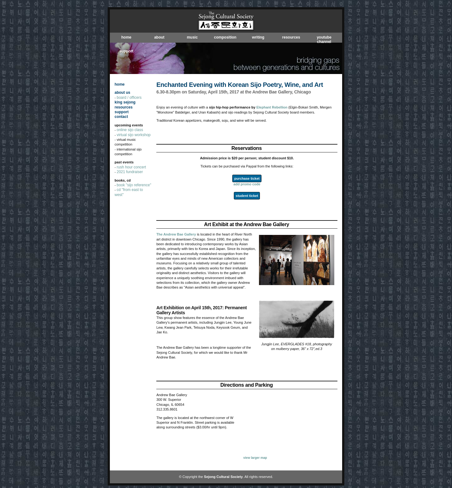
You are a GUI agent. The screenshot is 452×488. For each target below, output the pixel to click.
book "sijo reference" (134, 185)
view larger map (255, 457)
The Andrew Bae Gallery (176, 234)
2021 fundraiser (130, 172)
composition (225, 37)
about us (122, 92)
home (126, 37)
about (159, 37)
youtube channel (324, 39)
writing (258, 37)
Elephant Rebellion (272, 107)
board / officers (129, 97)
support (126, 51)
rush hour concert (131, 167)
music (192, 37)
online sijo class (130, 130)
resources (291, 37)
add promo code (247, 184)
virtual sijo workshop (134, 135)
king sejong (125, 102)
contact (121, 116)
